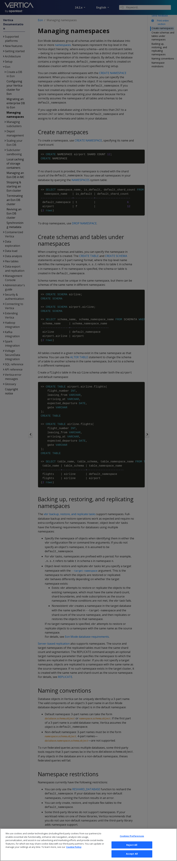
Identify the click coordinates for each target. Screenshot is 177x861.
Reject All (131, 852)
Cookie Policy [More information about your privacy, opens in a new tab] (73, 854)
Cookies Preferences (132, 843)
